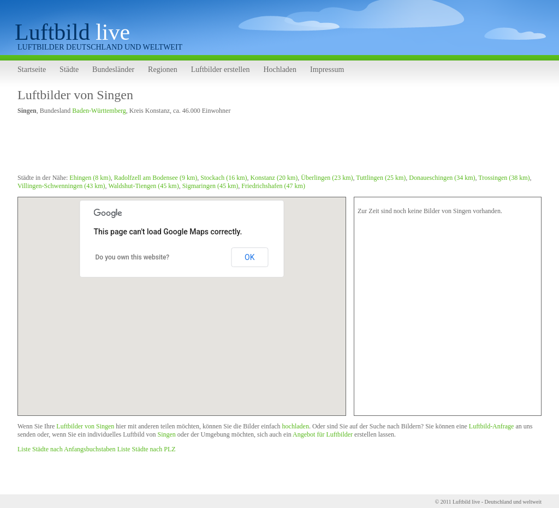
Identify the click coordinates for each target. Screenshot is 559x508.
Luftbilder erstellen (220, 69)
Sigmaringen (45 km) (210, 186)
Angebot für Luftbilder (323, 434)
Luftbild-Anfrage (491, 426)
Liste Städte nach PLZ (146, 449)
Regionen (162, 69)
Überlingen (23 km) (327, 178)
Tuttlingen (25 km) (381, 178)
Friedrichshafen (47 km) (273, 186)
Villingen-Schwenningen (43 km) (61, 186)
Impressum (327, 69)
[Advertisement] (216, 146)
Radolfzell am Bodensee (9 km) (156, 178)
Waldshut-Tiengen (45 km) (143, 186)
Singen (166, 434)
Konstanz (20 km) (274, 178)
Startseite (31, 69)
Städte (69, 69)
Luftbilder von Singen (75, 95)
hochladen (295, 426)
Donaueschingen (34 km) (442, 178)
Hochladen (279, 69)
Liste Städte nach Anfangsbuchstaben (66, 449)
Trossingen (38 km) (504, 178)
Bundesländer (113, 69)
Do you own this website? (133, 257)
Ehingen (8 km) (89, 178)
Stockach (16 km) (223, 178)
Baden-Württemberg (99, 110)
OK (249, 257)
